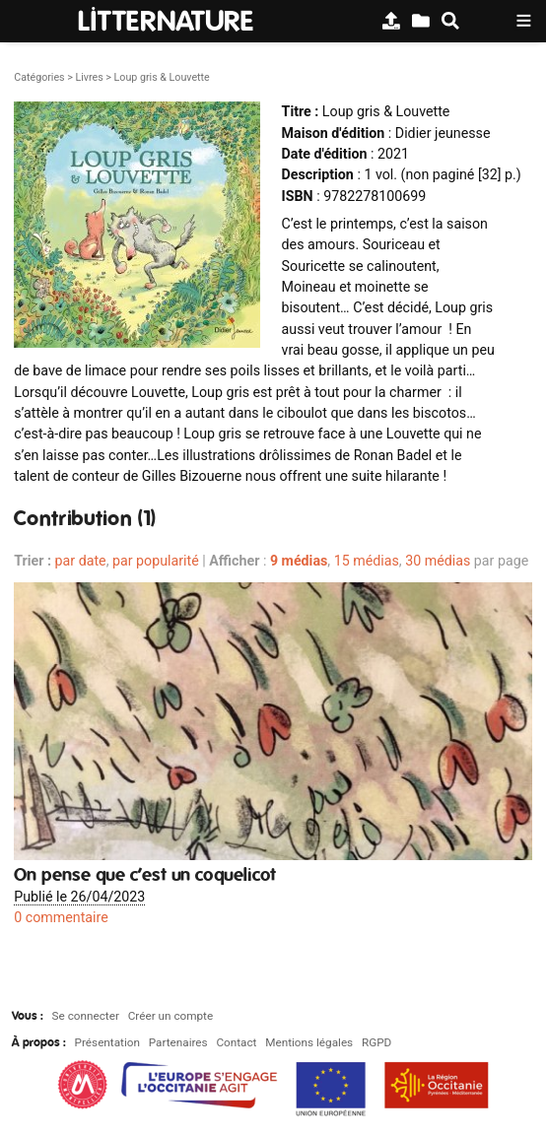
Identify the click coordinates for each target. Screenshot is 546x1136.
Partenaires (178, 1042)
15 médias (366, 560)
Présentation (107, 1042)
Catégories (39, 77)
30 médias (437, 560)
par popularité (155, 560)
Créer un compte (170, 1016)
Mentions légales (309, 1042)
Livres (88, 77)
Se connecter (85, 1016)
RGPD (376, 1042)
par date (80, 560)
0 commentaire (61, 917)
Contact (236, 1042)
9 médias (298, 560)
